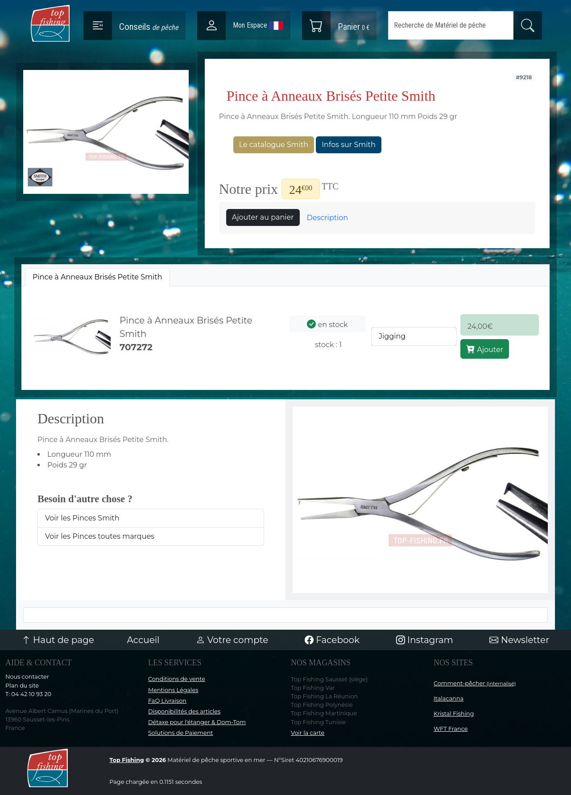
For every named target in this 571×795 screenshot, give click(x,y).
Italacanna (448, 698)
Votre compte (232, 640)
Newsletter (519, 640)
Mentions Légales (173, 690)
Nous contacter (27, 676)
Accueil (143, 640)
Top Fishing (126, 760)
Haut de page (58, 640)
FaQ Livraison (167, 700)
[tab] (97, 277)
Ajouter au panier (263, 217)
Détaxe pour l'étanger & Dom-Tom (197, 722)
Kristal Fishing (454, 713)
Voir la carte (307, 732)
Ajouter (484, 349)
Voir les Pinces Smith (82, 518)
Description (327, 217)
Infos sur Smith (348, 144)
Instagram (424, 640)
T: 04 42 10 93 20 (28, 694)
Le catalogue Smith (273, 144)
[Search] (450, 25)
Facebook (332, 640)
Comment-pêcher (475, 683)
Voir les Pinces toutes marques (99, 536)
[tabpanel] (285, 336)
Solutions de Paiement (180, 732)
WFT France (451, 728)
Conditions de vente (176, 679)
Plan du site (22, 685)
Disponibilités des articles (184, 711)
